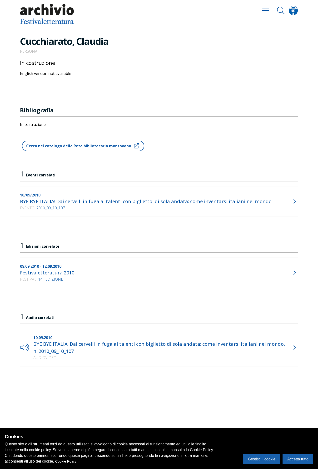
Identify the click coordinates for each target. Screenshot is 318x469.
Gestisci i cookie (261, 459)
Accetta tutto (297, 459)
